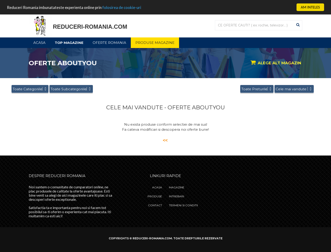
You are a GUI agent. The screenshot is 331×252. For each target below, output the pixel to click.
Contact (155, 205)
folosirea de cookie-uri (121, 7)
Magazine (176, 187)
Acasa (39, 42)
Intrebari (176, 196)
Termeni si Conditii (183, 205)
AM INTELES (310, 7)
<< (165, 140)
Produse (155, 196)
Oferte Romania (109, 42)
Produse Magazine (154, 42)
